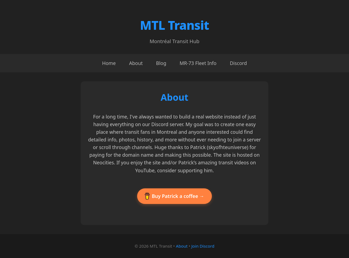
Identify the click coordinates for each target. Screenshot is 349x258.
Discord (238, 63)
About (136, 63)
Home (109, 63)
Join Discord (203, 246)
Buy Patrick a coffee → (174, 196)
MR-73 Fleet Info (198, 63)
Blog (161, 63)
